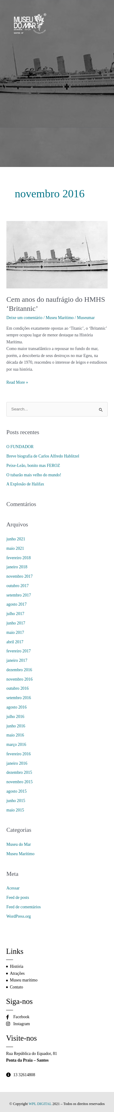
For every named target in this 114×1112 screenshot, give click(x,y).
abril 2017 (14, 642)
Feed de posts (17, 897)
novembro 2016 (19, 679)
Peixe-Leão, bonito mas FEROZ (33, 465)
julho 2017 (15, 613)
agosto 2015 (16, 791)
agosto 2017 (16, 604)
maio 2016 (15, 735)
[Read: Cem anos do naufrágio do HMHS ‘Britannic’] (57, 254)
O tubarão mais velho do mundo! (33, 475)
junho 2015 (15, 800)
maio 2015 (15, 810)
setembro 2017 (18, 595)
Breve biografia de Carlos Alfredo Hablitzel (42, 456)
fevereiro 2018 (18, 558)
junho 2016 (15, 726)
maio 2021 (15, 548)
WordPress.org (18, 916)
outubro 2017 (17, 585)
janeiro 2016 (16, 763)
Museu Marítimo (60, 317)
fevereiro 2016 (18, 754)
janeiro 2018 (16, 567)
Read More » (17, 382)
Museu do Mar (18, 844)
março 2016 (16, 744)
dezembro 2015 (19, 772)
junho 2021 (15, 539)
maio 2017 (15, 632)
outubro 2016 (17, 688)
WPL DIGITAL (40, 1104)
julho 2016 (15, 716)
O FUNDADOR (19, 446)
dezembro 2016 (19, 670)
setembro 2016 (18, 697)
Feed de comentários (23, 907)
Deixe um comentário (24, 317)
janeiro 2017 (16, 660)
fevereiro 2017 (18, 651)
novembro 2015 (19, 782)
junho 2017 (15, 623)
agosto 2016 (16, 707)
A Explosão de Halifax (25, 484)
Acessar (12, 888)
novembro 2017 (19, 576)
